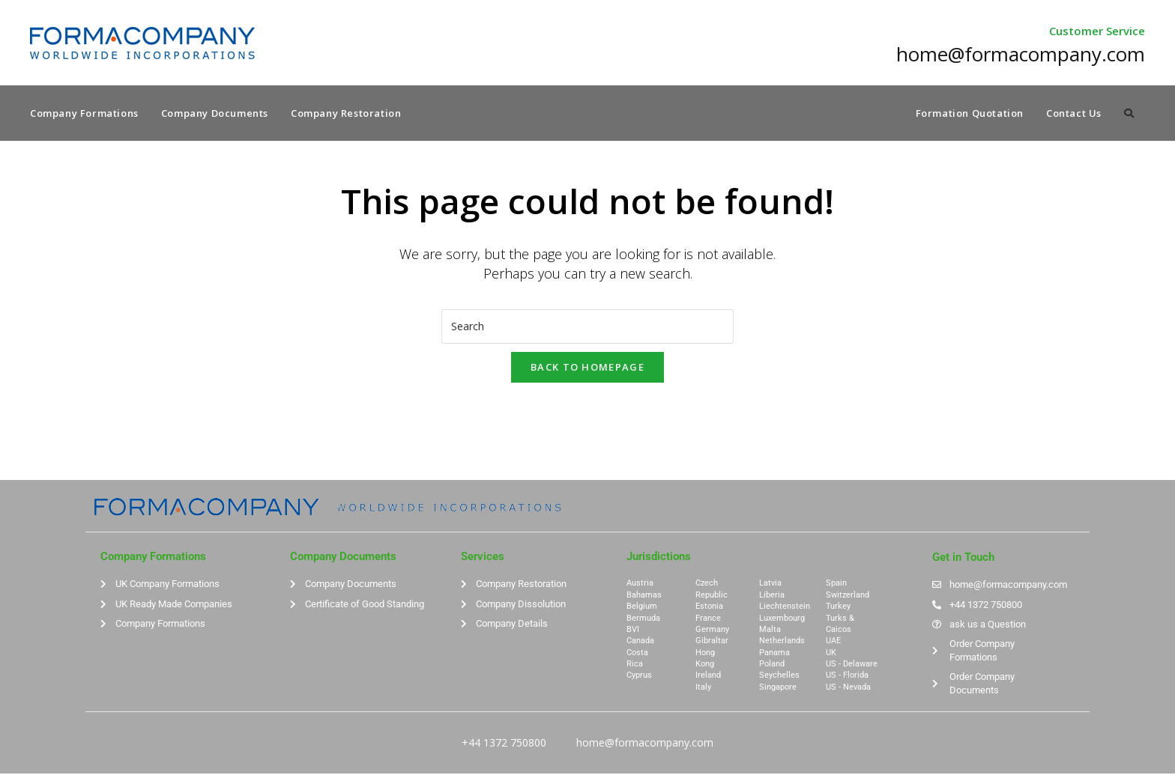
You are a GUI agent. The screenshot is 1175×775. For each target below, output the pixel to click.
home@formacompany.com (644, 744)
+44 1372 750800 (504, 744)
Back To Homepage (587, 367)
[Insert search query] (587, 327)
